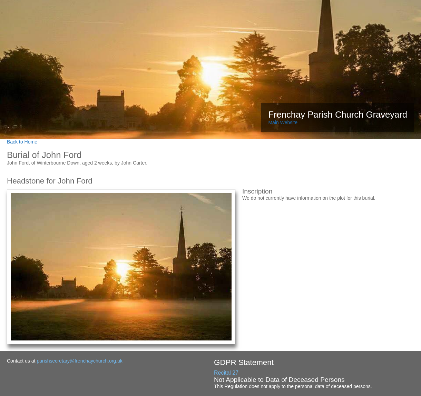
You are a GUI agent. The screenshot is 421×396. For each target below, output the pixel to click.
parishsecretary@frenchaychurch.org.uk (79, 361)
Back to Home (22, 142)
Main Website (282, 122)
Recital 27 (226, 373)
